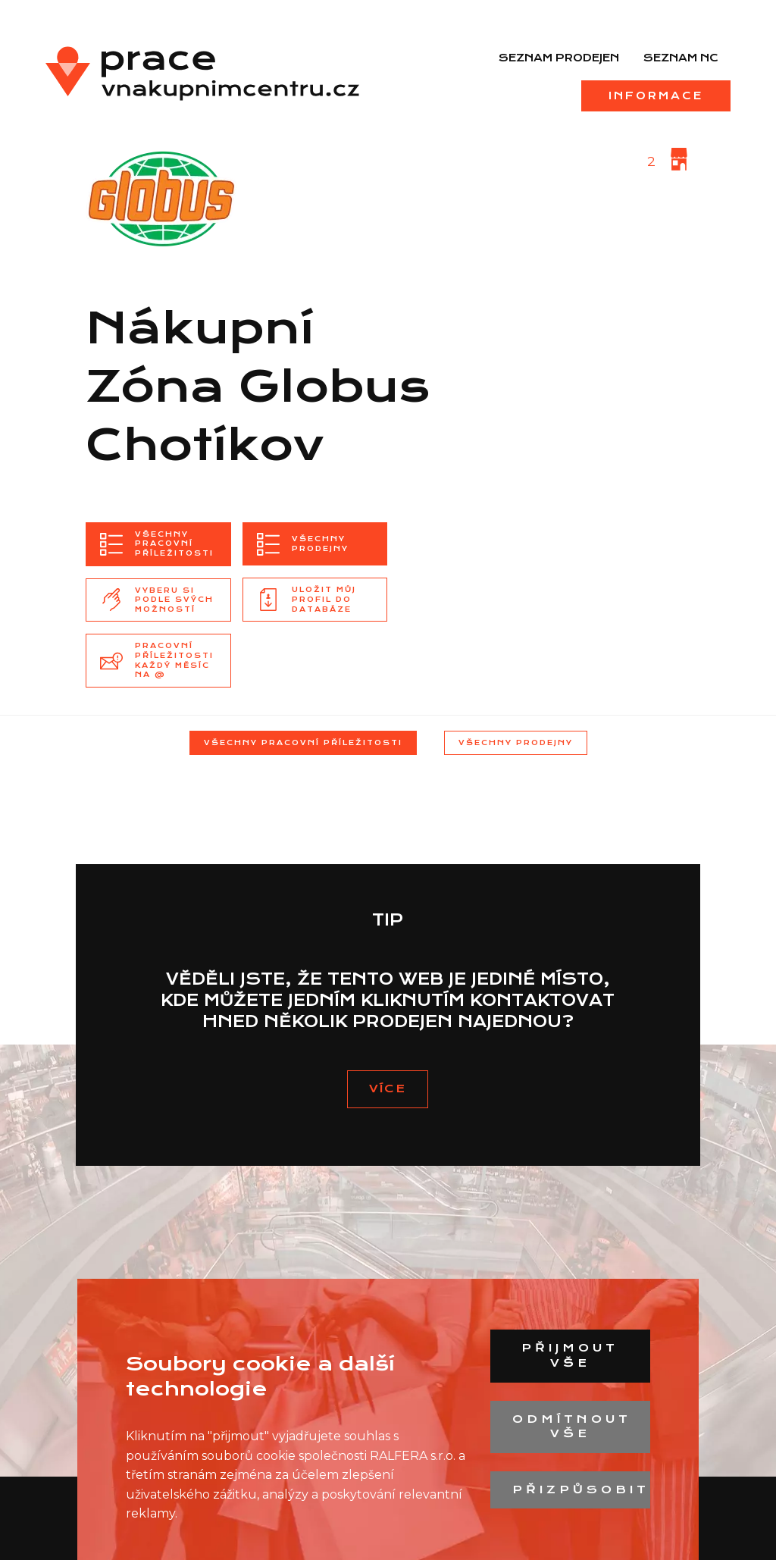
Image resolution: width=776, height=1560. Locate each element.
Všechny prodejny (515, 742)
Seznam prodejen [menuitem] (559, 58)
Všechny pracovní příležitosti (303, 742)
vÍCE (387, 1088)
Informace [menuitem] (656, 95)
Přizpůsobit (580, 1489)
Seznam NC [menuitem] (680, 58)
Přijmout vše (569, 1355)
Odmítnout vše (571, 1426)
